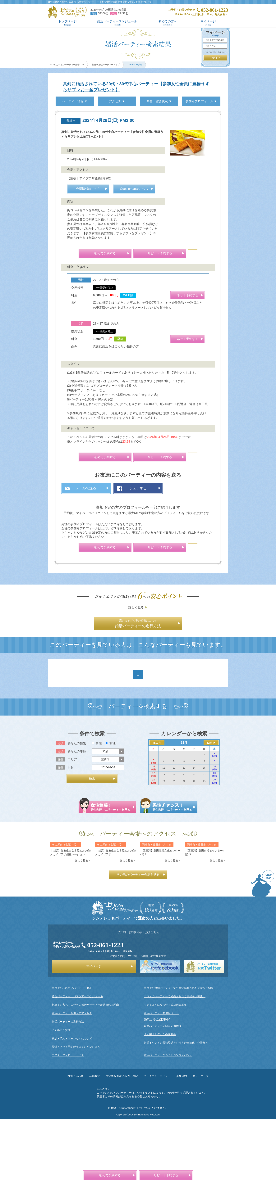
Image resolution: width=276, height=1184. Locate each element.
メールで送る (86, 535)
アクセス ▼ (117, 101)
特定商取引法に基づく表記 (122, 1140)
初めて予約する (105, 300)
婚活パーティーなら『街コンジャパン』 (168, 1119)
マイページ (208, 23)
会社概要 (94, 1140)
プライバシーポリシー (157, 1140)
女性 (111, 807)
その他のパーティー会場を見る (138, 939)
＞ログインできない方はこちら (215, 52)
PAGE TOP (262, 947)
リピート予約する (160, 300)
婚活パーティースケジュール (117, 23)
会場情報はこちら (88, 235)
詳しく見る (136, 671)
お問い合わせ (75, 1140)
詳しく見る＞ (83, 924)
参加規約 (181, 1140)
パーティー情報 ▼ (74, 101)
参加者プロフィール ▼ (201, 101)
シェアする (138, 535)
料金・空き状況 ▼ (159, 101)
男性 (97, 807)
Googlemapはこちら (134, 235)
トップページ (67, 23)
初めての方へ (167, 23)
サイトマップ (201, 1140)
